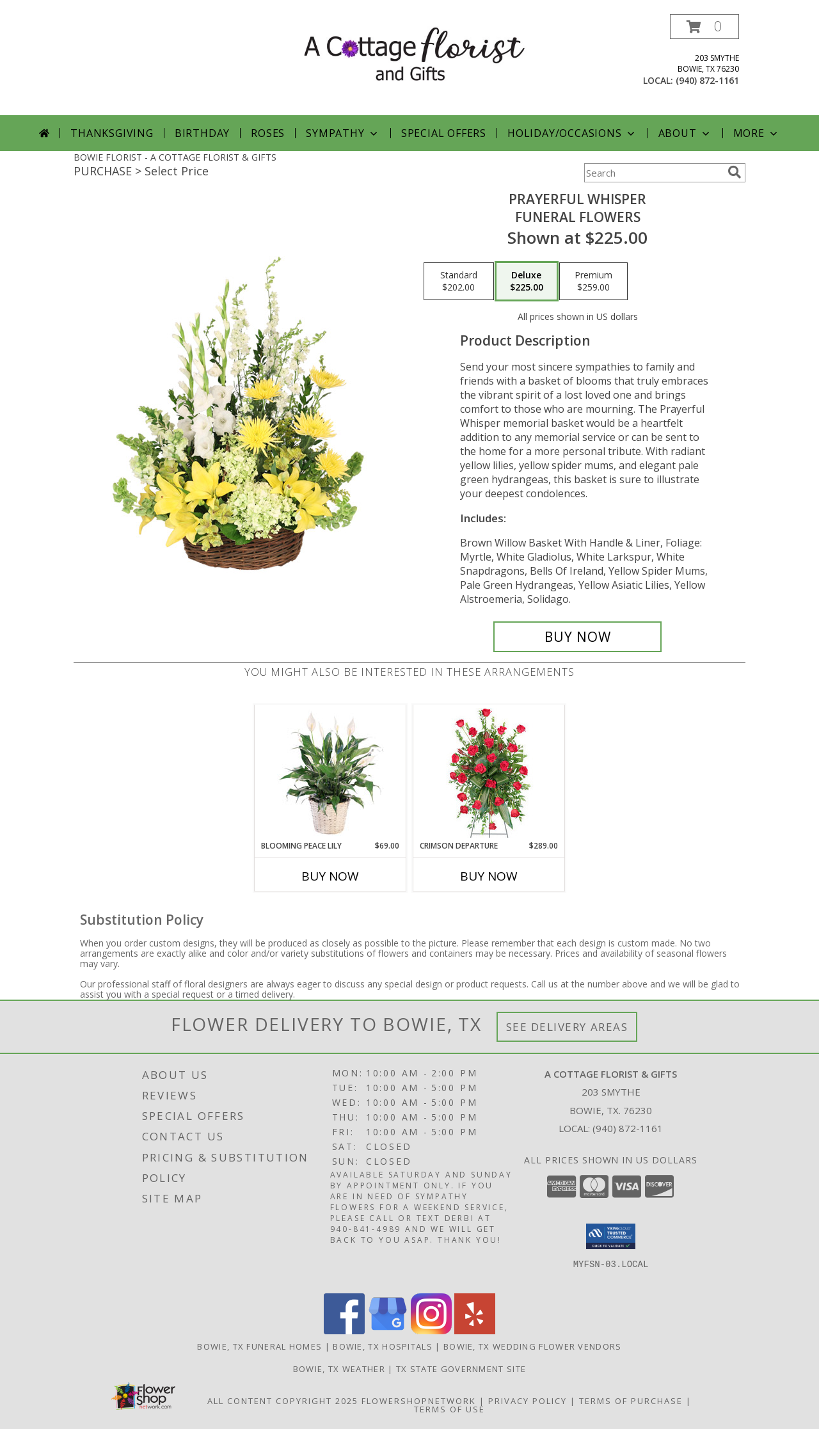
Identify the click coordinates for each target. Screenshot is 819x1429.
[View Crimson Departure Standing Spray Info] (489, 773)
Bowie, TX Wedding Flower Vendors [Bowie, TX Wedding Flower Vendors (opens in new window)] (532, 1346)
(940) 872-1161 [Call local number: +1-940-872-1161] (707, 80)
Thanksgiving (112, 133)
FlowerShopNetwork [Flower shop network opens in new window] (419, 1401)
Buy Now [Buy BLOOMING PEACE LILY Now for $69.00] (330, 876)
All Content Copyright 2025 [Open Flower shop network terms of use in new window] (282, 1401)
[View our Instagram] (431, 1331)
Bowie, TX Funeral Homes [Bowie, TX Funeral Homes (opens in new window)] (259, 1346)
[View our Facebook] (344, 1331)
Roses (268, 133)
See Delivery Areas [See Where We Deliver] (567, 1026)
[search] (734, 172)
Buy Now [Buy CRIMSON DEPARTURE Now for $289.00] (489, 876)
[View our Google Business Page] (387, 1331)
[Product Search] (653, 173)
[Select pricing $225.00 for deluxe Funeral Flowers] (527, 281)
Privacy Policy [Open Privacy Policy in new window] (527, 1401)
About (685, 133)
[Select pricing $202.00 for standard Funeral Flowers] (458, 281)
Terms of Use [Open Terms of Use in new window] (449, 1409)
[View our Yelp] (474, 1331)
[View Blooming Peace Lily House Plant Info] (330, 772)
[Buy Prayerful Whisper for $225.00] (577, 636)
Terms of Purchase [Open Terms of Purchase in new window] (631, 1401)
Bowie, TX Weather (339, 1369)
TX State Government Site (461, 1369)
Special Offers (443, 133)
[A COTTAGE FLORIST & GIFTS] (414, 53)
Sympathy (342, 133)
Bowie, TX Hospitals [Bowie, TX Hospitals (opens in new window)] (383, 1346)
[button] (704, 26)
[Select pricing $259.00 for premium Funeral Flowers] (593, 281)
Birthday (202, 133)
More (756, 133)
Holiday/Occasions (572, 133)
